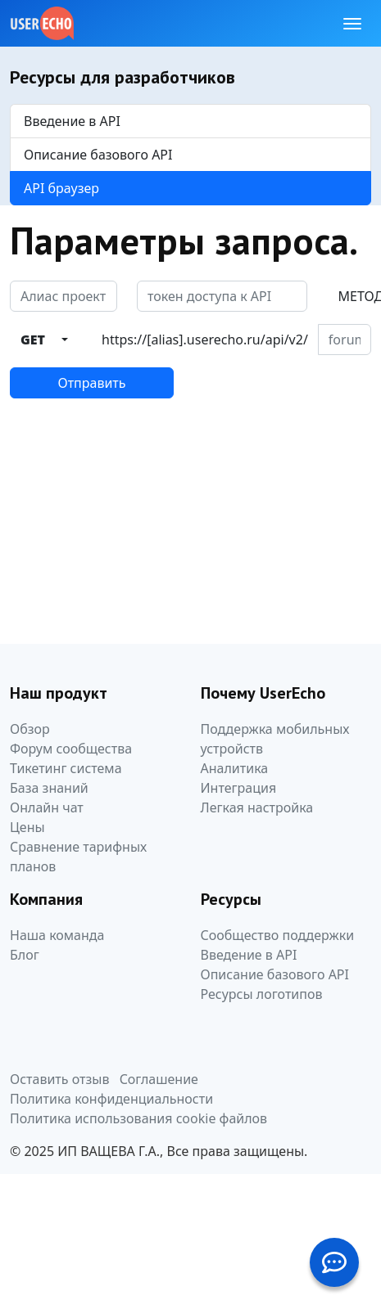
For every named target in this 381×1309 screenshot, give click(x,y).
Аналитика (235, 768)
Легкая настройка (257, 807)
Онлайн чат (47, 807)
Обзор (30, 729)
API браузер (61, 188)
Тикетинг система (66, 768)
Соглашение (159, 1079)
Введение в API (72, 121)
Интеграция (239, 788)
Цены (27, 827)
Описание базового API (98, 155)
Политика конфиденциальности (111, 1099)
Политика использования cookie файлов (138, 1118)
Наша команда (57, 935)
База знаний (49, 788)
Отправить (91, 383)
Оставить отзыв (59, 1079)
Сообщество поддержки (278, 935)
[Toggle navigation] (352, 23)
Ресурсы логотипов (262, 994)
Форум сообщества (71, 749)
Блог (24, 955)
